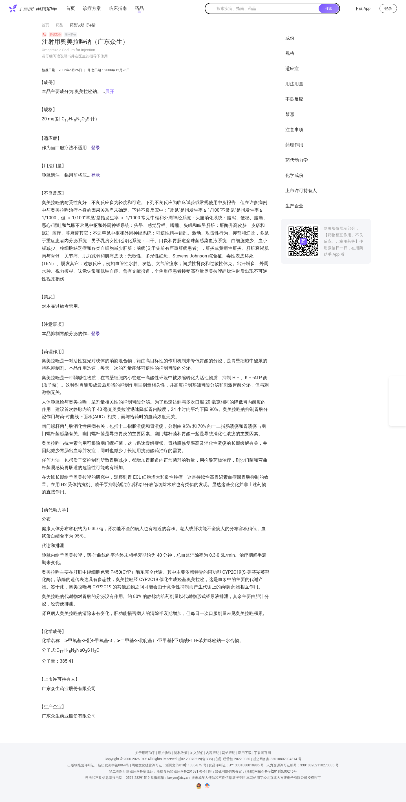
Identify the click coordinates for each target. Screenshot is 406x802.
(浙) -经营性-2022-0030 (232, 759)
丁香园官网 (262, 753)
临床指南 (118, 8)
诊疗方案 (92, 8)
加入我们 (197, 753)
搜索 (328, 8)
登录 (95, 147)
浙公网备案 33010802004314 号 (277, 759)
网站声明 (228, 753)
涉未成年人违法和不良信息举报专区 (218, 778)
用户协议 (164, 753)
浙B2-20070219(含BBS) (195, 759)
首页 (70, 8)
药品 (139, 8)
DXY (143, 759)
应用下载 (244, 753)
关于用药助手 (145, 753)
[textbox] (266, 8)
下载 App (359, 8)
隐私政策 (180, 753)
